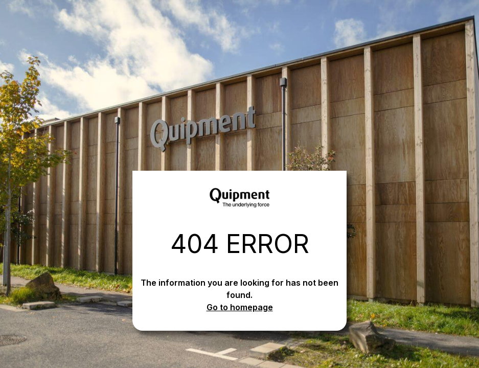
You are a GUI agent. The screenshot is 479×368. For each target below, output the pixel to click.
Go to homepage (240, 307)
